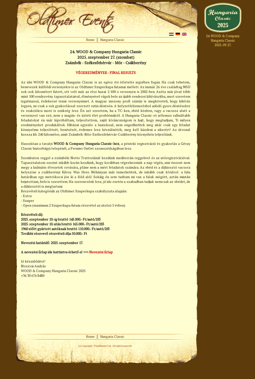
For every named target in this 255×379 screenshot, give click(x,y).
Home (90, 39)
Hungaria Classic (112, 39)
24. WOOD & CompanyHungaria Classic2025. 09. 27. (223, 40)
